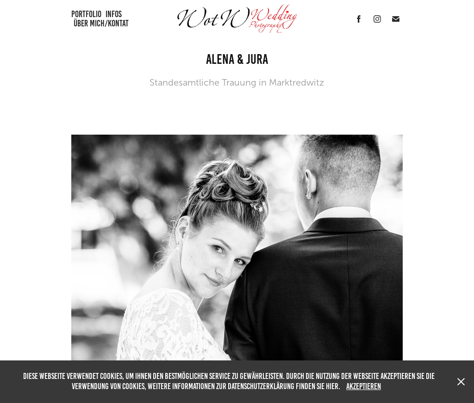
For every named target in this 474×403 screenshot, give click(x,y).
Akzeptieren (363, 386)
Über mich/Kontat (101, 23)
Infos (114, 14)
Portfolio (86, 14)
